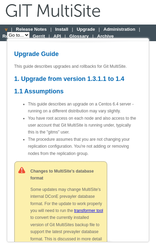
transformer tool (88, 210)
